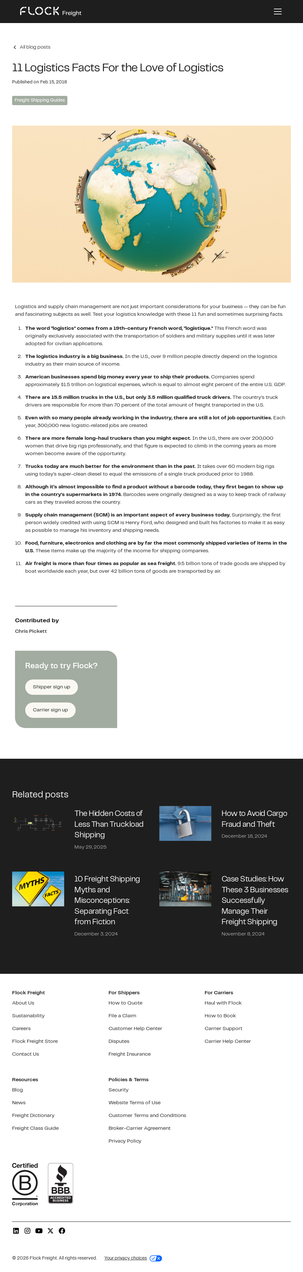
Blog (17, 1090)
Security (119, 1090)
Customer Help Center (135, 1028)
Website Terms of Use (135, 1102)
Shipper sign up (51, 687)
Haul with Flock (223, 1003)
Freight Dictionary (33, 1115)
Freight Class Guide (35, 1128)
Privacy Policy (125, 1141)
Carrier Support (223, 1028)
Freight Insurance (130, 1054)
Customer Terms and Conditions (147, 1115)
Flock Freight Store (35, 1041)
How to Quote (125, 1003)
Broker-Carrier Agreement (139, 1128)
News (19, 1102)
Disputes (119, 1041)
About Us (23, 1003)
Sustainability (28, 1015)
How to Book (220, 1015)
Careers (21, 1028)
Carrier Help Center (228, 1041)
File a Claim (122, 1015)
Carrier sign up (50, 710)
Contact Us (25, 1054)
